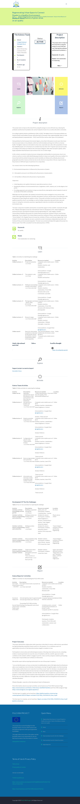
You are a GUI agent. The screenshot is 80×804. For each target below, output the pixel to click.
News (44, 731)
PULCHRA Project (26, 800)
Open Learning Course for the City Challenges (53, 736)
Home (13, 16)
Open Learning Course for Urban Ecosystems (53, 740)
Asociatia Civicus (17, 371)
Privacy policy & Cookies (19, 767)
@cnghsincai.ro (42, 329)
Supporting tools (47, 744)
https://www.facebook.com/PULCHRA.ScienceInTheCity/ (28, 789)
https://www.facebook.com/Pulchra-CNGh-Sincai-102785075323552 (31, 687)
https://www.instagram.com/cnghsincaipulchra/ (25, 689)
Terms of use (15, 764)
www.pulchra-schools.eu (18, 741)
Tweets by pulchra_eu (18, 777)
